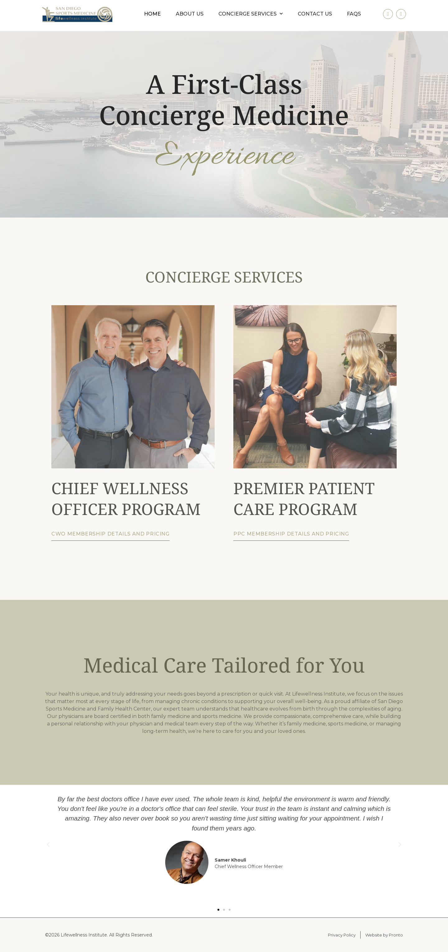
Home (152, 14)
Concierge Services (250, 14)
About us (189, 14)
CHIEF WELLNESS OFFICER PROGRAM (126, 498)
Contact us (315, 14)
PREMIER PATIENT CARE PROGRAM (304, 498)
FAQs (354, 14)
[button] (48, 845)
